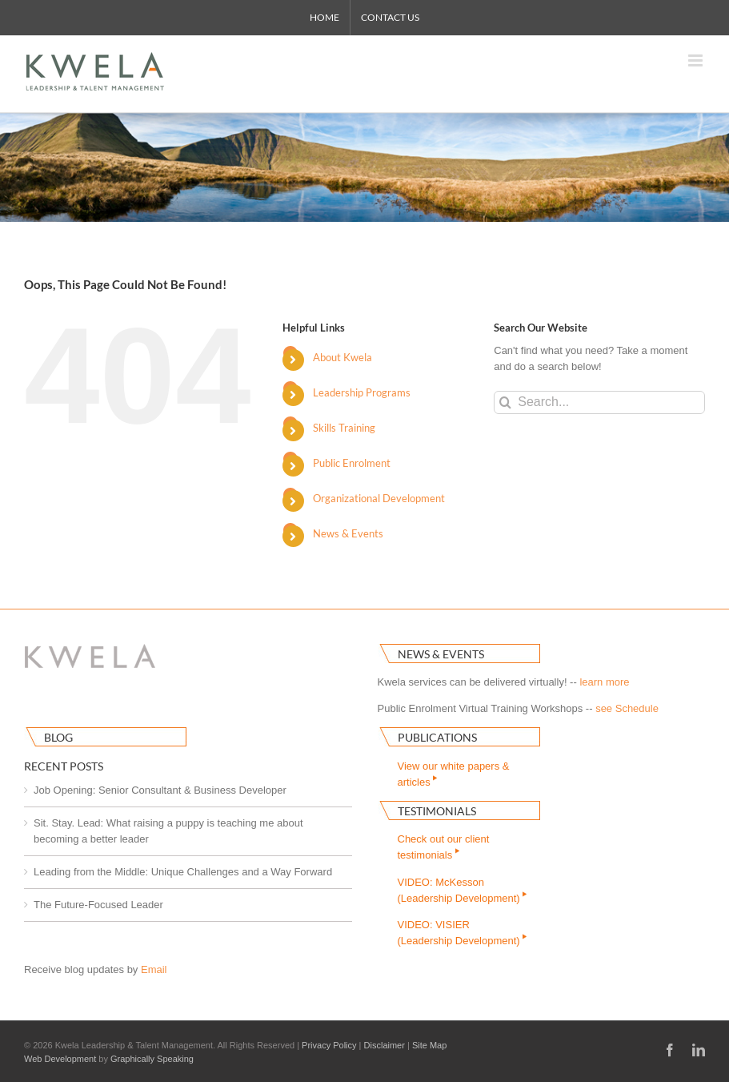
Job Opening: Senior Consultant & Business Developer (160, 790)
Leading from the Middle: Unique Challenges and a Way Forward (183, 872)
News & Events (348, 533)
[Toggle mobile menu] (696, 60)
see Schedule (627, 708)
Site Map (429, 1045)
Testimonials (437, 811)
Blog (58, 737)
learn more (604, 682)
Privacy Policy (329, 1045)
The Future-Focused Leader (98, 905)
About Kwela (342, 357)
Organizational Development (379, 498)
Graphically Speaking (152, 1059)
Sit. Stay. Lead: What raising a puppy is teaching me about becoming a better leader (168, 831)
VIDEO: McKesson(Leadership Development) (464, 890)
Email (154, 969)
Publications (437, 737)
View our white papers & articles (454, 774)
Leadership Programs (362, 392)
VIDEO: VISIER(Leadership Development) (464, 933)
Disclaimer (384, 1045)
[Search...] (599, 402)
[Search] (505, 402)
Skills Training (344, 427)
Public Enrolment (352, 463)
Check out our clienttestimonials (444, 847)
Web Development (60, 1059)
